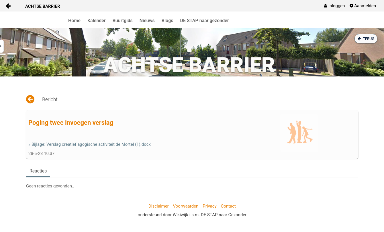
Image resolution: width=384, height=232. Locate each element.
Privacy (209, 206)
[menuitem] (334, 5)
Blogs (167, 20)
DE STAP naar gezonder (204, 20)
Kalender (96, 20)
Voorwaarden (186, 206)
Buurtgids (123, 20)
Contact (228, 206)
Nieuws (147, 20)
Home (74, 20)
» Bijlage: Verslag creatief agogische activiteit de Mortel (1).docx (89, 144)
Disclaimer (158, 206)
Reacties (38, 171)
